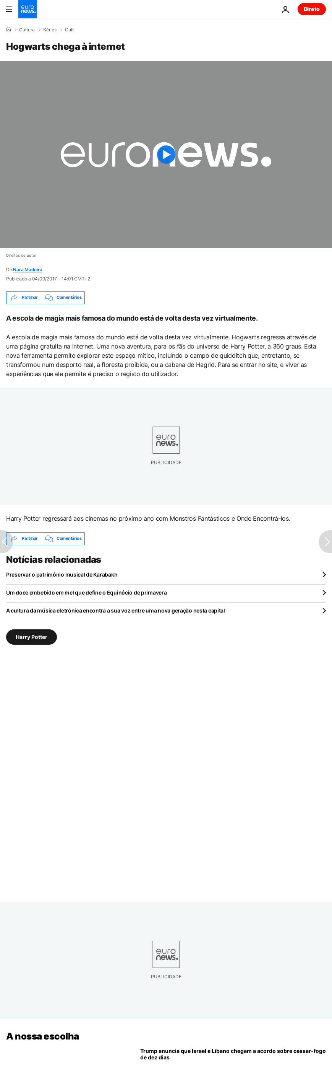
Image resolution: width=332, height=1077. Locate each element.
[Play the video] (166, 154)
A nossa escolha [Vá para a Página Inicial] (42, 1036)
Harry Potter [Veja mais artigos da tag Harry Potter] (31, 636)
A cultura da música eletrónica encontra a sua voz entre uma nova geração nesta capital (115, 610)
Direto (312, 9)
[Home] (8, 29)
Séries (50, 30)
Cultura (27, 30)
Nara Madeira (27, 269)
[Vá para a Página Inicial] (27, 9)
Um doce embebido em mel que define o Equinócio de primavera (86, 592)
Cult (69, 30)
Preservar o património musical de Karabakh (61, 574)
